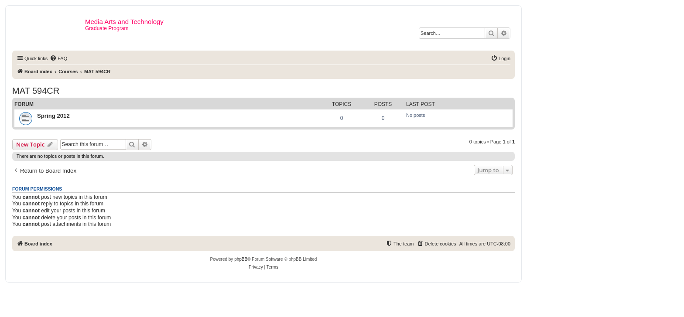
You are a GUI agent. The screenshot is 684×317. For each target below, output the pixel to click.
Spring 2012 (53, 115)
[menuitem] (58, 58)
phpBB (240, 259)
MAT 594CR (35, 90)
